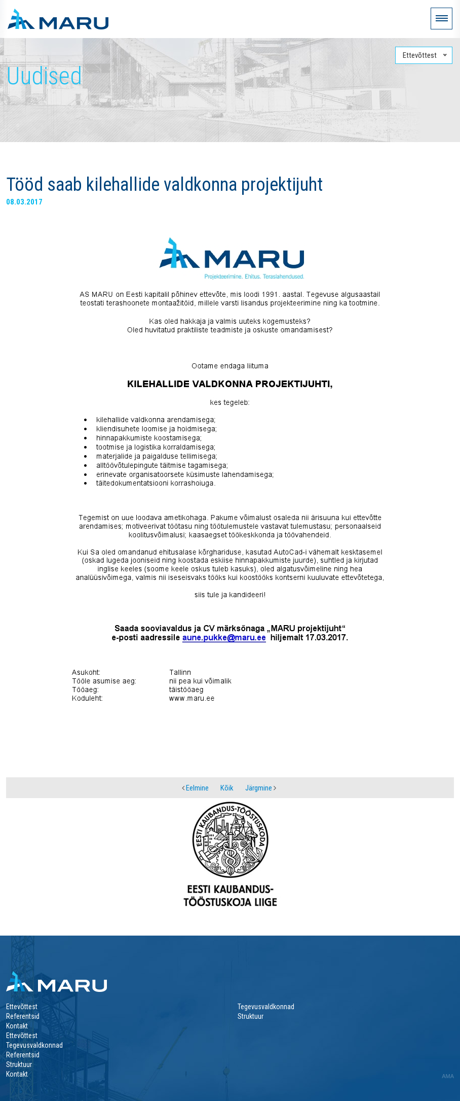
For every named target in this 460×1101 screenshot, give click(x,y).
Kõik (227, 788)
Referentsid (23, 1016)
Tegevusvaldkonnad (266, 1007)
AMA (448, 1076)
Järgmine (260, 788)
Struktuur (250, 1016)
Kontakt (17, 1026)
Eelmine (195, 788)
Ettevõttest (21, 1007)
